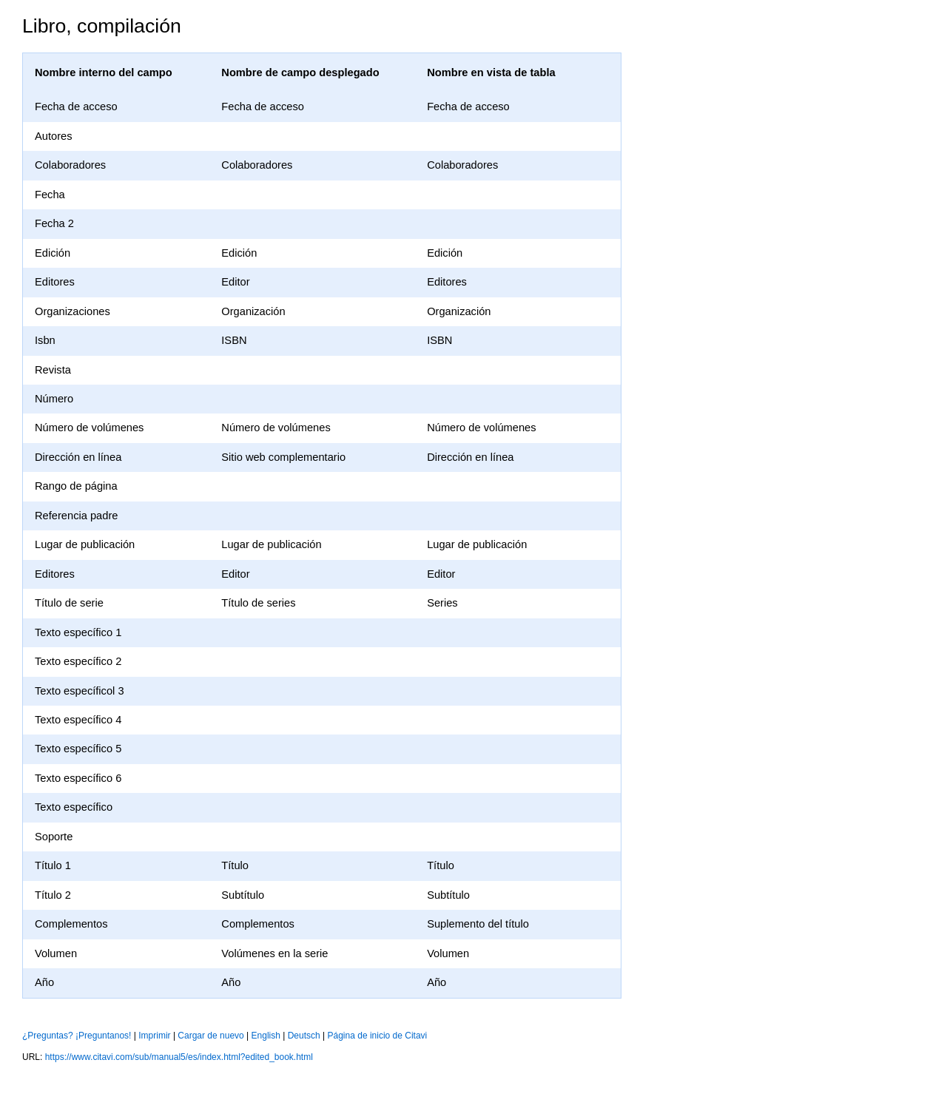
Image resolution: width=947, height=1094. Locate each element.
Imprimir (154, 1035)
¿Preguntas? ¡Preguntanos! (76, 1035)
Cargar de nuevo (210, 1035)
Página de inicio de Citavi (378, 1035)
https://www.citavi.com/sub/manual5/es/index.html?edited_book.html (179, 1057)
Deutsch (304, 1035)
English (266, 1035)
